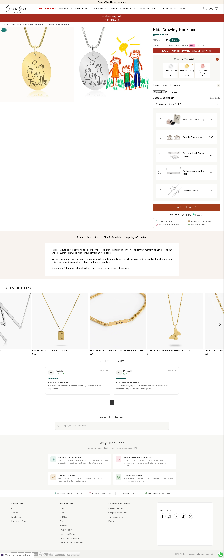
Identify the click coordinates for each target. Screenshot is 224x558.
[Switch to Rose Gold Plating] (202, 66)
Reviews (63, 525)
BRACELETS (81, 8)
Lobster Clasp (190, 190)
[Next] (219, 324)
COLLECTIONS (142, 8)
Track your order (115, 517)
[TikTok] (183, 516)
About (62, 508)
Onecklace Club (18, 521)
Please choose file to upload (167, 85)
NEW (182, 8)
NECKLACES (65, 8)
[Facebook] (163, 516)
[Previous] (4, 324)
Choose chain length (163, 98)
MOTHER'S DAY (47, 8)
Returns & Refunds (68, 534)
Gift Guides (65, 517)
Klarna (111, 521)
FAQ (13, 508)
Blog (62, 521)
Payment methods (116, 508)
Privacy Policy (66, 530)
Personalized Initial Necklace (40, 350)
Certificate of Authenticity (71, 543)
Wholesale (16, 517)
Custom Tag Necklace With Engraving (101, 350)
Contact (15, 513)
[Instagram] (169, 516)
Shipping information (117, 513)
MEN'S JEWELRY (99, 8)
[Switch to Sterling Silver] (171, 66)
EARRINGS (126, 8)
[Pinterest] (190, 516)
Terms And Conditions (70, 538)
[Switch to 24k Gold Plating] (187, 66)
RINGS (114, 8)
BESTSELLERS (169, 8)
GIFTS (155, 8)
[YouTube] (176, 516)
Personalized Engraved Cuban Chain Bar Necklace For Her (168, 350)
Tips (62, 513)
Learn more (200, 46)
